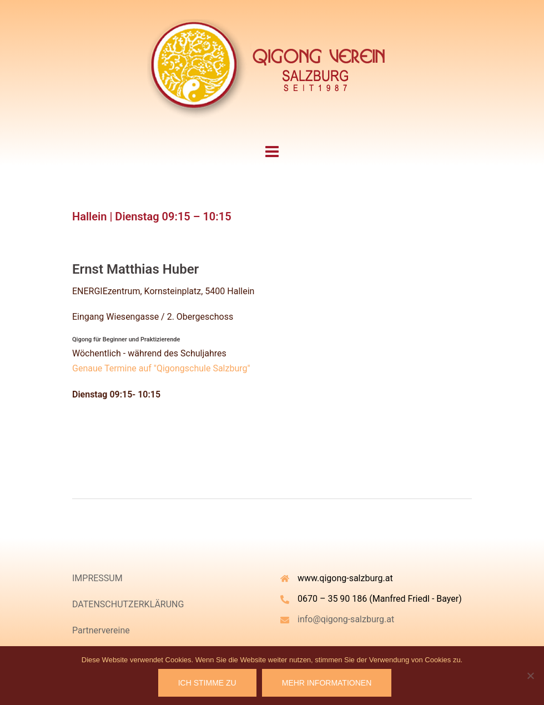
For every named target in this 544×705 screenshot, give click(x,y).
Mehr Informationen (327, 682)
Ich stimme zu (207, 682)
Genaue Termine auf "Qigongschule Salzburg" (161, 368)
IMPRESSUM (97, 578)
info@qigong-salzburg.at (346, 619)
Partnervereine (101, 630)
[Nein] (530, 675)
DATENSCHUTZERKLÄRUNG (128, 604)
